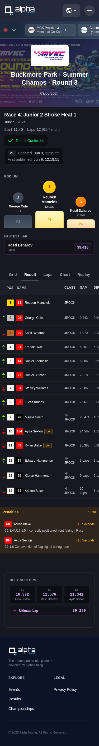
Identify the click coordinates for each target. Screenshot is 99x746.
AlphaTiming (28, 732)
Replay (83, 276)
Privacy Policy (65, 689)
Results (14, 699)
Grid (13, 276)
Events (14, 689)
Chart (65, 276)
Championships (21, 708)
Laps (48, 276)
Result (30, 276)
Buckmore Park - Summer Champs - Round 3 (49, 78)
